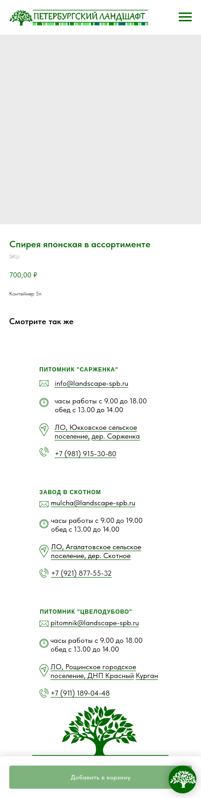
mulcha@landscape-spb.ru (93, 502)
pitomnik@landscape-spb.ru (94, 622)
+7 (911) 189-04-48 (80, 693)
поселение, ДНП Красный (92, 675)
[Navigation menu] (185, 17)
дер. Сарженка (116, 436)
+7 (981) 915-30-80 (85, 453)
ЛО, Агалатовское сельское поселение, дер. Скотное (96, 551)
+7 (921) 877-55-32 (81, 573)
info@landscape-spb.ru (91, 383)
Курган (147, 675)
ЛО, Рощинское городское (93, 666)
